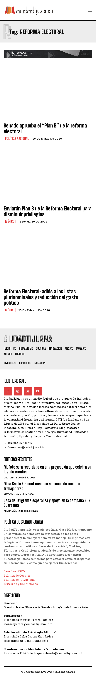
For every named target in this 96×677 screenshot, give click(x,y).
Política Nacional (17, 138)
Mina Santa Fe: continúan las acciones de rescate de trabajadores (44, 486)
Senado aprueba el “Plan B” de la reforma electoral (45, 128)
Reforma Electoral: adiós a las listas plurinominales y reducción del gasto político (41, 297)
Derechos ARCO (14, 571)
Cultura (9, 477)
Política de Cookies (17, 575)
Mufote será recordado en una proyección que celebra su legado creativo (47, 469)
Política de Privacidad (19, 579)
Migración (10, 510)
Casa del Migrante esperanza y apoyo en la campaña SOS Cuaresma (47, 503)
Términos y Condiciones (21, 584)
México (9, 221)
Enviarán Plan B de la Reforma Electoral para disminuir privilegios (48, 211)
